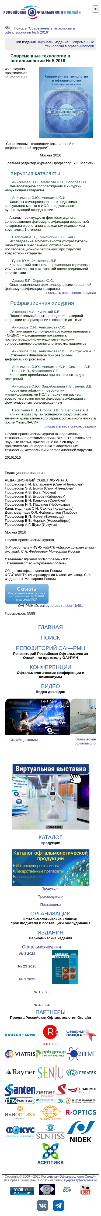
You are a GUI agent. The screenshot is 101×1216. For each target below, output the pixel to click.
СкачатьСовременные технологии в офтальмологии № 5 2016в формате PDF (26, 593)
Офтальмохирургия (41, 947)
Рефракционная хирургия (42, 303)
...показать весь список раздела (69, 293)
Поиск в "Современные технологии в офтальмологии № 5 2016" (40, 30)
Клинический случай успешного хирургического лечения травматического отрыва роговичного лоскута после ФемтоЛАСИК (50, 418)
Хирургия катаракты (35, 173)
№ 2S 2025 (27, 966)
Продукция (50, 888)
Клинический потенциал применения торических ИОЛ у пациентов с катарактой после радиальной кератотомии (47, 269)
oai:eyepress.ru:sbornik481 (61, 606)
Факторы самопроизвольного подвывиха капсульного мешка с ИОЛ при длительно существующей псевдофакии (41, 206)
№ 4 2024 (41, 1005)
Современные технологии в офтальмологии (69, 44)
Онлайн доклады (23, 740)
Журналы (45, 42)
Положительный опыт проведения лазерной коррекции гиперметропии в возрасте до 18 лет (44, 318)
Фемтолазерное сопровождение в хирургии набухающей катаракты (43, 188)
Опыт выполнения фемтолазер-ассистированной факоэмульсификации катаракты (48, 287)
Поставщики (50, 905)
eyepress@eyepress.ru (80, 1180)
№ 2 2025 (27, 979)
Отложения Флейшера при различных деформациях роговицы (39, 357)
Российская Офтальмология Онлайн (68, 1176)
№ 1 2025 (41, 992)
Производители (50, 896)
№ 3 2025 (27, 953)
